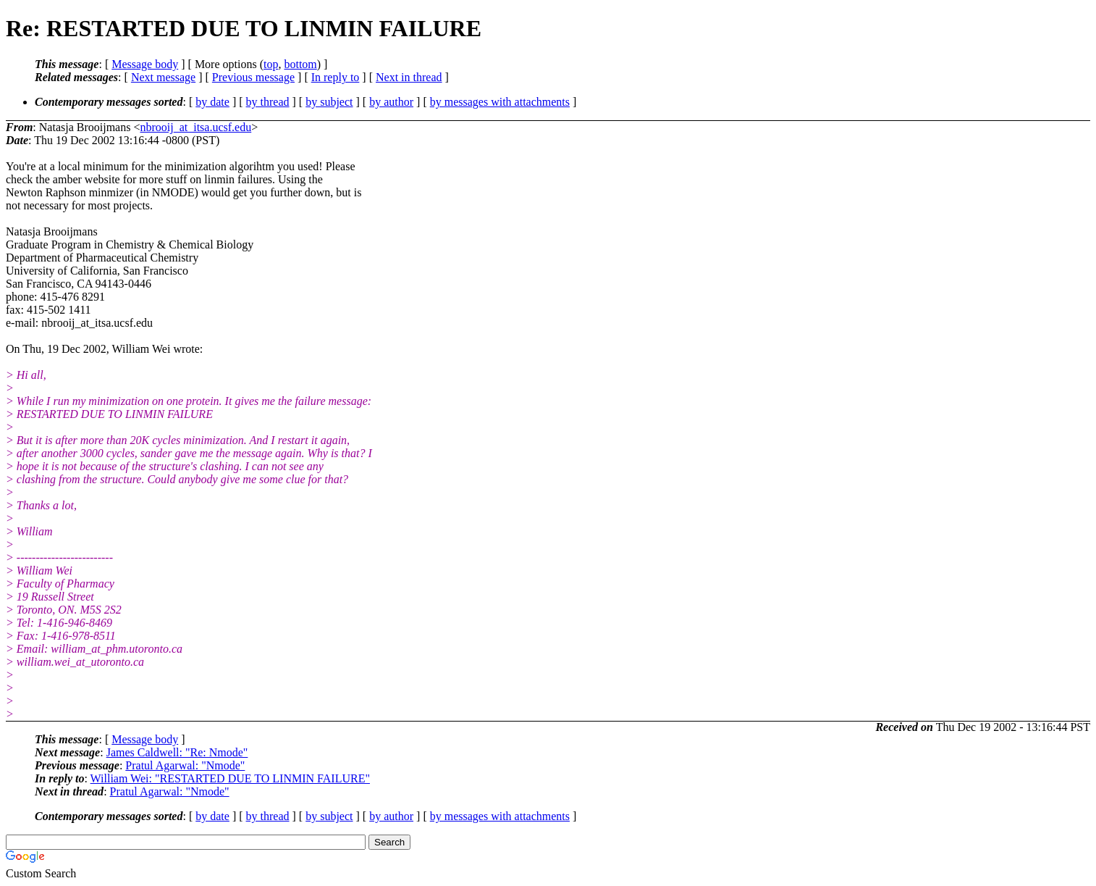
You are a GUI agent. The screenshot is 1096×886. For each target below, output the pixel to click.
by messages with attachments (500, 102)
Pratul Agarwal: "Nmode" (185, 765)
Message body (144, 64)
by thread (268, 102)
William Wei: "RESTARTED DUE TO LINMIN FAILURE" (230, 778)
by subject (329, 102)
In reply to (335, 77)
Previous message (253, 77)
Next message (163, 77)
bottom (300, 64)
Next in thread (409, 77)
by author (391, 102)
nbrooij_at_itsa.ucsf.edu (195, 127)
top (271, 64)
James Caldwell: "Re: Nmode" (177, 752)
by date (212, 102)
